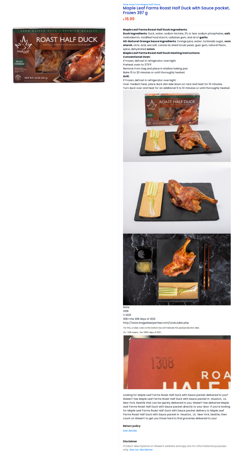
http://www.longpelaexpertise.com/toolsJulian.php (156, 323)
